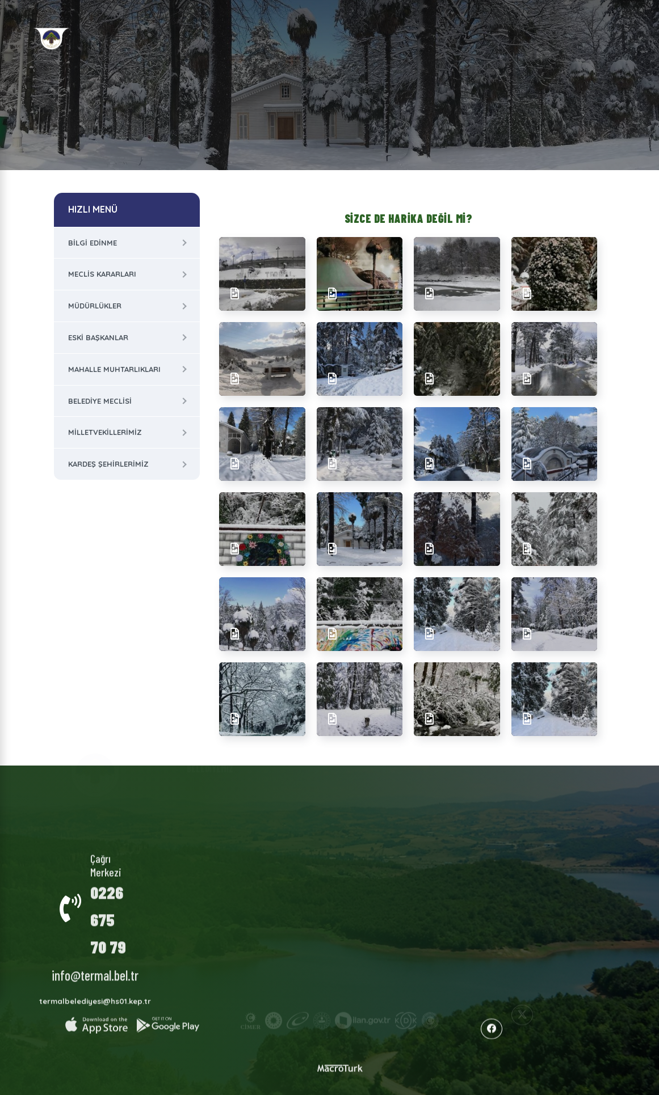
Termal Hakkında (283, 794)
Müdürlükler (94, 305)
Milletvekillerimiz (105, 432)
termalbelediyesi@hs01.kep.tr (95, 992)
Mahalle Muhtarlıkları (114, 369)
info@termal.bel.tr (95, 966)
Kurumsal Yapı (217, 792)
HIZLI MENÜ (92, 209)
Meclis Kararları (102, 273)
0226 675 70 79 (108, 910)
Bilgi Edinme (92, 242)
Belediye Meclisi (100, 400)
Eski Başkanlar (98, 337)
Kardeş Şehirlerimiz (108, 463)
